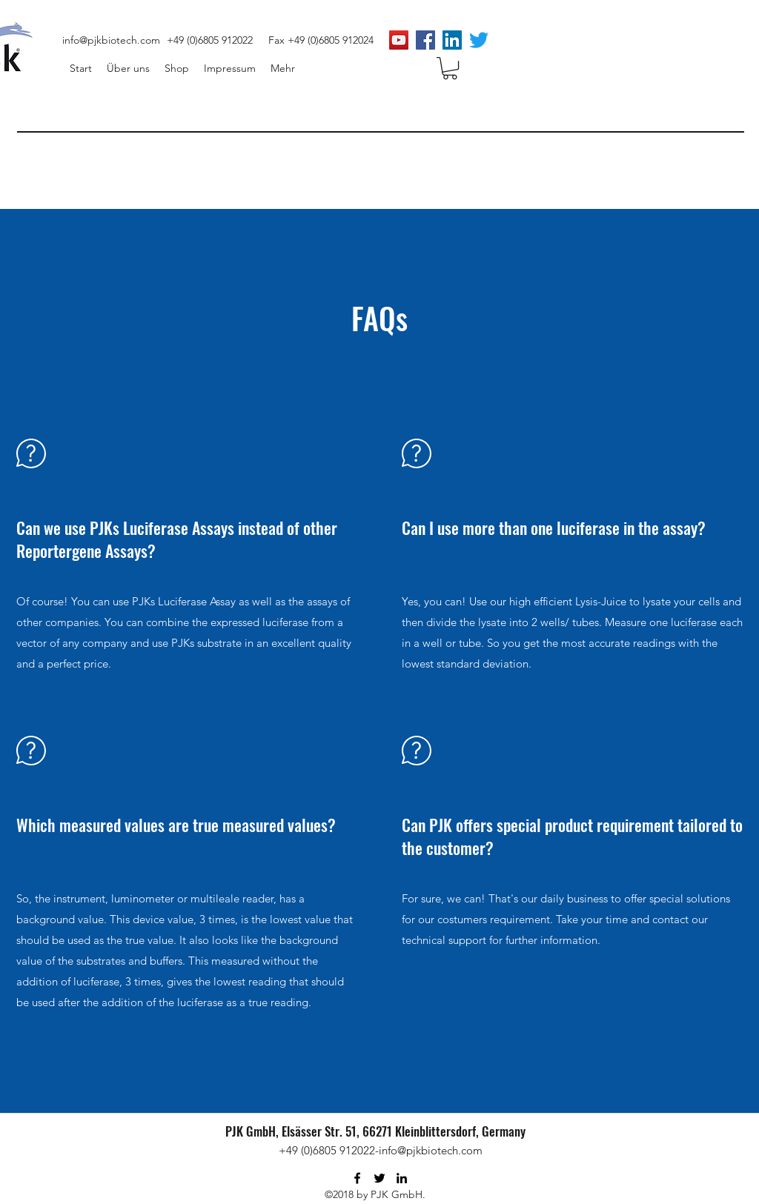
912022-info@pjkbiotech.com (411, 1150)
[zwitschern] (478, 40)
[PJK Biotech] (398, 40)
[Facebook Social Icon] (425, 40)
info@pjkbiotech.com (111, 40)
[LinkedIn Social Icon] (452, 40)
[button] (450, 68)
